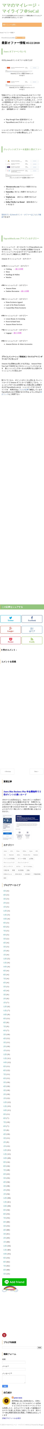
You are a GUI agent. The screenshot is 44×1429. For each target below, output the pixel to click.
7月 (4, 931)
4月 (4, 895)
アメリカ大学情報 (9, 858)
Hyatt (30, 851)
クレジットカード (23, 862)
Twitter (11, 619)
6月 (4, 935)
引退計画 (6, 870)
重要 (13, 870)
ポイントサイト (8, 866)
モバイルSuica (28, 866)
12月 (5, 911)
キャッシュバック (9, 862)
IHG (37, 851)
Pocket (10, 640)
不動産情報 (37, 874)
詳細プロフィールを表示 (11, 1418)
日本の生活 (18, 874)
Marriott (11, 855)
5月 (4, 891)
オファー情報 (22, 858)
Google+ (10, 629)
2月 (4, 903)
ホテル (18, 866)
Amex (5, 851)
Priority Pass (26, 855)
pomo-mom (18, 1398)
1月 (4, 907)
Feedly (32, 640)
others (18, 855)
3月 (4, 899)
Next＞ (36, 771)
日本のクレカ (8, 874)
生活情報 (21, 870)
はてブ (32, 629)
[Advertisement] (22, 439)
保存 (5, 878)
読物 (28, 870)
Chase (18, 851)
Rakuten (35, 855)
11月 (5, 915)
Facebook (32, 619)
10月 (5, 919)
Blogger (41, 1425)
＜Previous (7, 771)
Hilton (24, 851)
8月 (4, 927)
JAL (5, 855)
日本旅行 (27, 874)
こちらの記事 (23, 390)
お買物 (31, 858)
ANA (11, 851)
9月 (4, 923)
